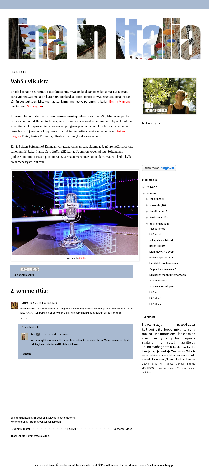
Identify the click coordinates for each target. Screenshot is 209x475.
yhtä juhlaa (170, 338)
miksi (178, 330)
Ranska (191, 347)
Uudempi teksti (21, 429)
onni (173, 334)
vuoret (181, 355)
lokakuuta (156, 199)
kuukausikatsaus (185, 359)
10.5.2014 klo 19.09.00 (55, 334)
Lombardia (161, 368)
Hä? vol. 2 (155, 298)
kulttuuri (148, 330)
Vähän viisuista (158, 280)
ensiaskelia (148, 359)
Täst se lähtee (157, 228)
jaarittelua (187, 343)
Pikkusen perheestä (161, 257)
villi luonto (166, 364)
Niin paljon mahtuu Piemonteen (167, 275)
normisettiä (167, 343)
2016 (149, 187)
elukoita (155, 355)
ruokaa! (147, 334)
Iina (32, 334)
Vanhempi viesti (122, 429)
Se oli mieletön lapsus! (162, 286)
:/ (166, 359)
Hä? (184, 347)
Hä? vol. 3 (155, 292)
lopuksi (160, 359)
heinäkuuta (156, 211)
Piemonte (162, 334)
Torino (146, 347)
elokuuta (155, 205)
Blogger (169, 465)
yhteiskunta (148, 368)
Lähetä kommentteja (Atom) (34, 436)
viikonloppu (164, 330)
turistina (189, 330)
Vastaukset (31, 327)
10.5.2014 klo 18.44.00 (43, 303)
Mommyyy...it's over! (161, 251)
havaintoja (152, 324)
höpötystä (185, 324)
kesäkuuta (156, 217)
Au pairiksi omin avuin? (162, 269)
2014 (149, 193)
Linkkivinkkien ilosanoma (163, 263)
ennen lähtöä (168, 355)
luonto (177, 347)
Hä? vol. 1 (155, 303)
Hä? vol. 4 (155, 234)
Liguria (145, 364)
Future (24, 303)
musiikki (29, 275)
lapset (182, 334)
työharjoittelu (162, 347)
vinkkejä (165, 351)
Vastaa (24, 318)
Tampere (171, 368)
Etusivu (71, 429)
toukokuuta (157, 223)
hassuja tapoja (150, 351)
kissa (154, 364)
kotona (171, 359)
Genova (180, 364)
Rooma (191, 364)
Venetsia (181, 368)
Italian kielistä (157, 246)
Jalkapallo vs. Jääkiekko (162, 240)
